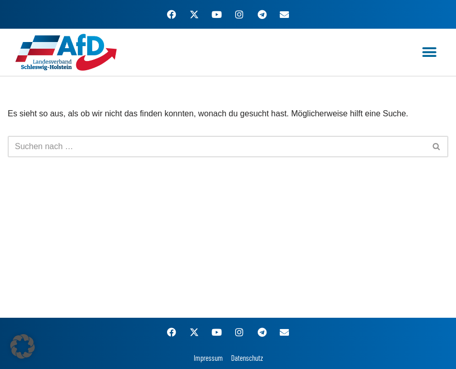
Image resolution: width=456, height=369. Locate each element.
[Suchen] (216, 146)
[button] (429, 52)
